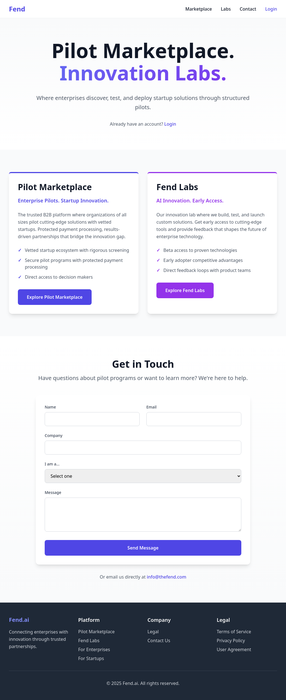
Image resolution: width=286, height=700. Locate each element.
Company (54, 435)
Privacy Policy (231, 640)
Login (271, 9)
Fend (17, 8)
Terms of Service (234, 632)
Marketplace (198, 9)
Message (53, 492)
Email (151, 407)
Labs (226, 9)
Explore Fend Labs (185, 290)
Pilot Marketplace (96, 632)
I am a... (52, 464)
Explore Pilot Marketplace (55, 297)
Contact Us (158, 640)
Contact (248, 9)
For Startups (91, 658)
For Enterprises (94, 649)
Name (50, 407)
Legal (153, 632)
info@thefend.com (166, 577)
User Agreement (234, 649)
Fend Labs (88, 640)
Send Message (142, 548)
